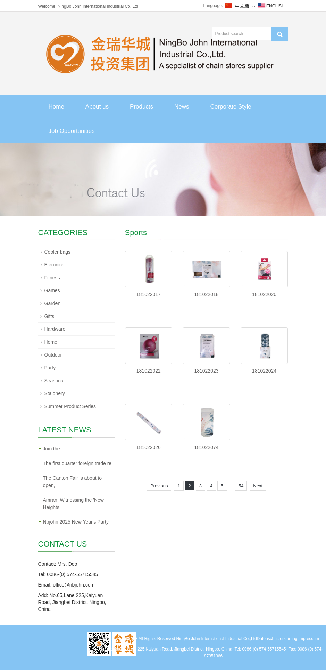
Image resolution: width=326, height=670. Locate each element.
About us (97, 106)
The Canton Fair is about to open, (72, 481)
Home (56, 106)
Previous (159, 485)
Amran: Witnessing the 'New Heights (73, 503)
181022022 (148, 371)
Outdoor (53, 355)
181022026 (148, 447)
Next (257, 485)
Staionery (54, 393)
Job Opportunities (72, 131)
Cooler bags (57, 252)
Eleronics (54, 265)
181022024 (264, 371)
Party (50, 367)
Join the (51, 449)
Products (141, 106)
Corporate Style (230, 106)
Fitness (52, 277)
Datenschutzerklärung (277, 638)
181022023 (206, 371)
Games (52, 290)
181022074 (206, 447)
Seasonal (54, 380)
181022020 (264, 294)
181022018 (206, 294)
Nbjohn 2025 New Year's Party (76, 522)
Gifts (49, 316)
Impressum (309, 638)
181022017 (148, 294)
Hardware (55, 329)
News (181, 106)
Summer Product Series (70, 406)
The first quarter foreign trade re (77, 463)
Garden (52, 303)
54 (241, 485)
